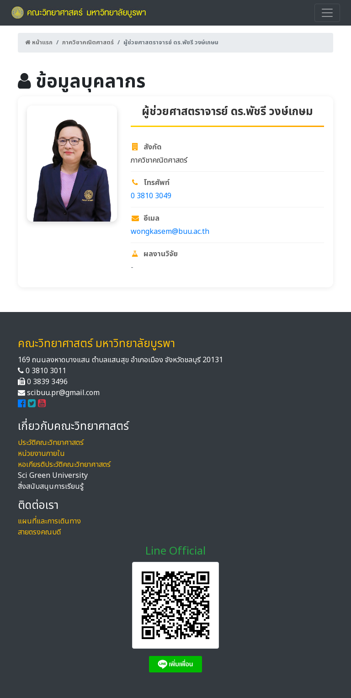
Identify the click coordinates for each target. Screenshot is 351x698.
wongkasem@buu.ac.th (170, 231)
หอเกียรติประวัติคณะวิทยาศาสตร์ (64, 464)
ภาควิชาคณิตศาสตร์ (88, 42)
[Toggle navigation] (327, 13)
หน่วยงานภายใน (41, 453)
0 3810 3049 (151, 195)
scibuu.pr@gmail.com (63, 392)
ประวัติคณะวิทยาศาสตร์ (51, 442)
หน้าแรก (39, 42)
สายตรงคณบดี (39, 532)
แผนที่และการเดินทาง (49, 521)
